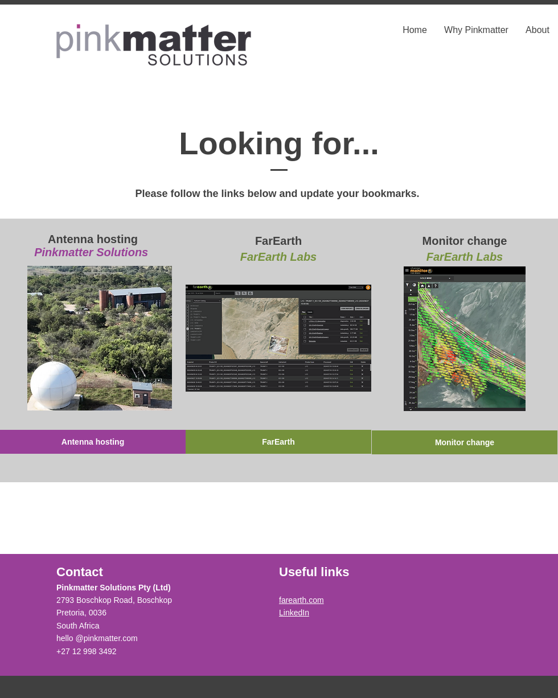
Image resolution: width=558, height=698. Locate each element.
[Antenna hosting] (93, 442)
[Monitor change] (464, 442)
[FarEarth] (278, 442)
